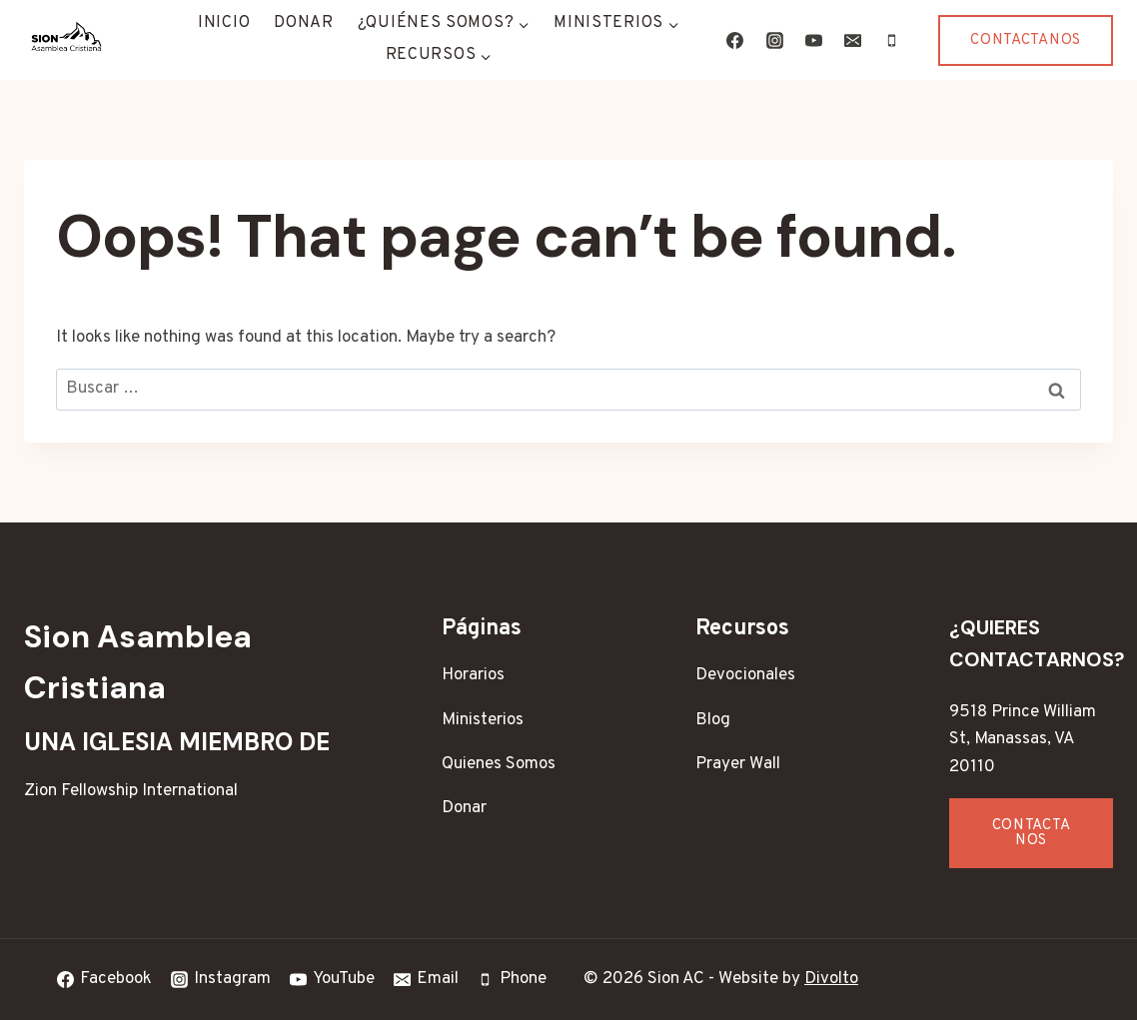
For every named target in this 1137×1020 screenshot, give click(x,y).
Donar (304, 23)
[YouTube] (813, 40)
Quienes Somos (499, 764)
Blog (712, 720)
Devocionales (745, 675)
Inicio (224, 23)
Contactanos (1025, 40)
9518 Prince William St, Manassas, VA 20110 (1022, 739)
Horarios (473, 675)
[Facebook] (735, 40)
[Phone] (891, 40)
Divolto (831, 979)
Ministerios (483, 720)
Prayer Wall (737, 764)
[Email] (852, 40)
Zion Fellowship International (131, 791)
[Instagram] (774, 40)
